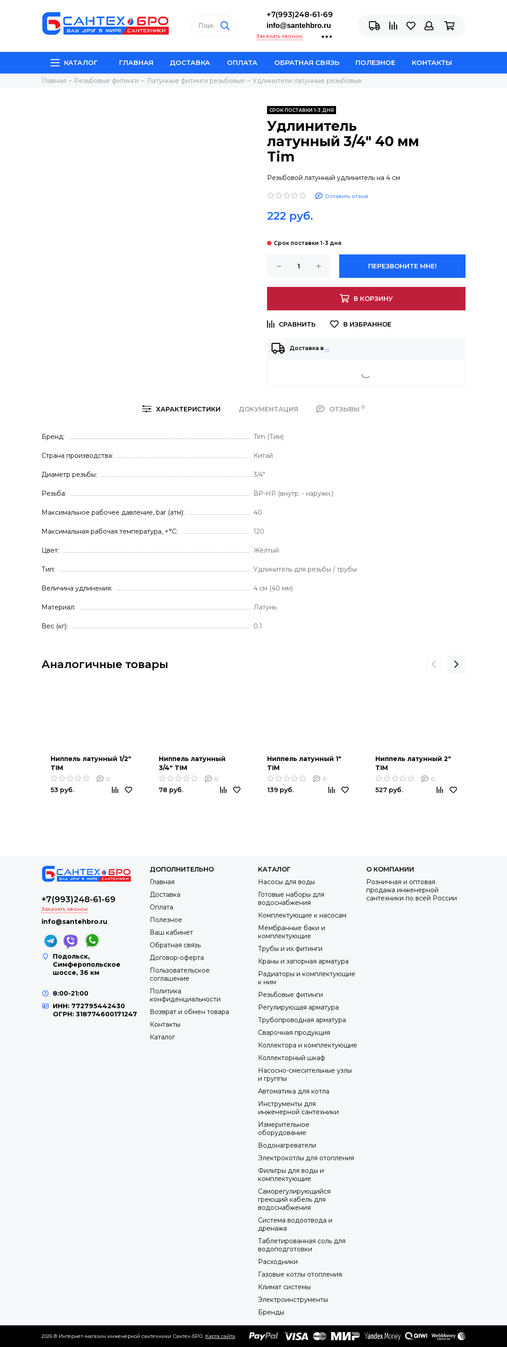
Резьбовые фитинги (290, 995)
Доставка (190, 62)
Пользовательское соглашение (180, 974)
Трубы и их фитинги (290, 949)
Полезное (375, 62)
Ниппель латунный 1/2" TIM (91, 763)
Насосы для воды (286, 882)
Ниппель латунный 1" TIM (304, 763)
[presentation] (434, 664)
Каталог (74, 62)
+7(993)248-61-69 (300, 14)
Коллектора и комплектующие (307, 1045)
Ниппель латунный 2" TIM (413, 763)
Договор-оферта (177, 958)
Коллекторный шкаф (291, 1058)
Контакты (432, 62)
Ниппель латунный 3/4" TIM (192, 763)
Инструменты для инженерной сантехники (298, 1108)
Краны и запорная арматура (303, 961)
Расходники (278, 1262)
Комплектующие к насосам (302, 915)
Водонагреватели (287, 1145)
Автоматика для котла (293, 1091)
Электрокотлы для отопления (306, 1158)
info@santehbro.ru (299, 25)
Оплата (242, 62)
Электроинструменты (293, 1300)
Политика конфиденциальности (185, 995)
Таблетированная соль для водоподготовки (302, 1245)
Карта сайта (220, 1336)
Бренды (271, 1312)
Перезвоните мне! (402, 266)
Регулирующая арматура (298, 1007)
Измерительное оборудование (283, 1129)
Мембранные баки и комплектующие (291, 932)
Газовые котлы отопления (300, 1274)
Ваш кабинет (171, 932)
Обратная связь (306, 62)
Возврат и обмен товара (189, 1012)
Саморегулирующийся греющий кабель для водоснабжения (294, 1199)
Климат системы (284, 1287)
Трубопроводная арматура (302, 1020)
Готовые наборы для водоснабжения (291, 898)
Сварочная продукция (294, 1033)
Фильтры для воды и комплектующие (291, 1175)
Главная (136, 62)
